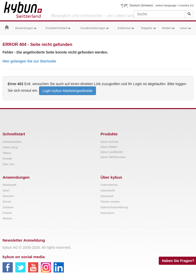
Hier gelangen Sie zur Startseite (29, 61)
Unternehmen (109, 184)
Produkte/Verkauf (57, 28)
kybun (185, 28)
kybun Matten (109, 146)
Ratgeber (148, 28)
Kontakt (7, 158)
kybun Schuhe (109, 141)
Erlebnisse (126, 28)
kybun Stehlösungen (113, 157)
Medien (168, 28)
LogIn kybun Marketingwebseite (67, 91)
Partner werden (110, 201)
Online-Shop (10, 147)
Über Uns (8, 164)
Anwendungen (25, 28)
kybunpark (107, 196)
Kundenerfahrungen (95, 28)
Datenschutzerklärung (114, 207)
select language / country (174, 5)
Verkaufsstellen (12, 141)
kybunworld (108, 190)
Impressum (107, 212)
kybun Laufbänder (112, 151)
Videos (7, 152)
